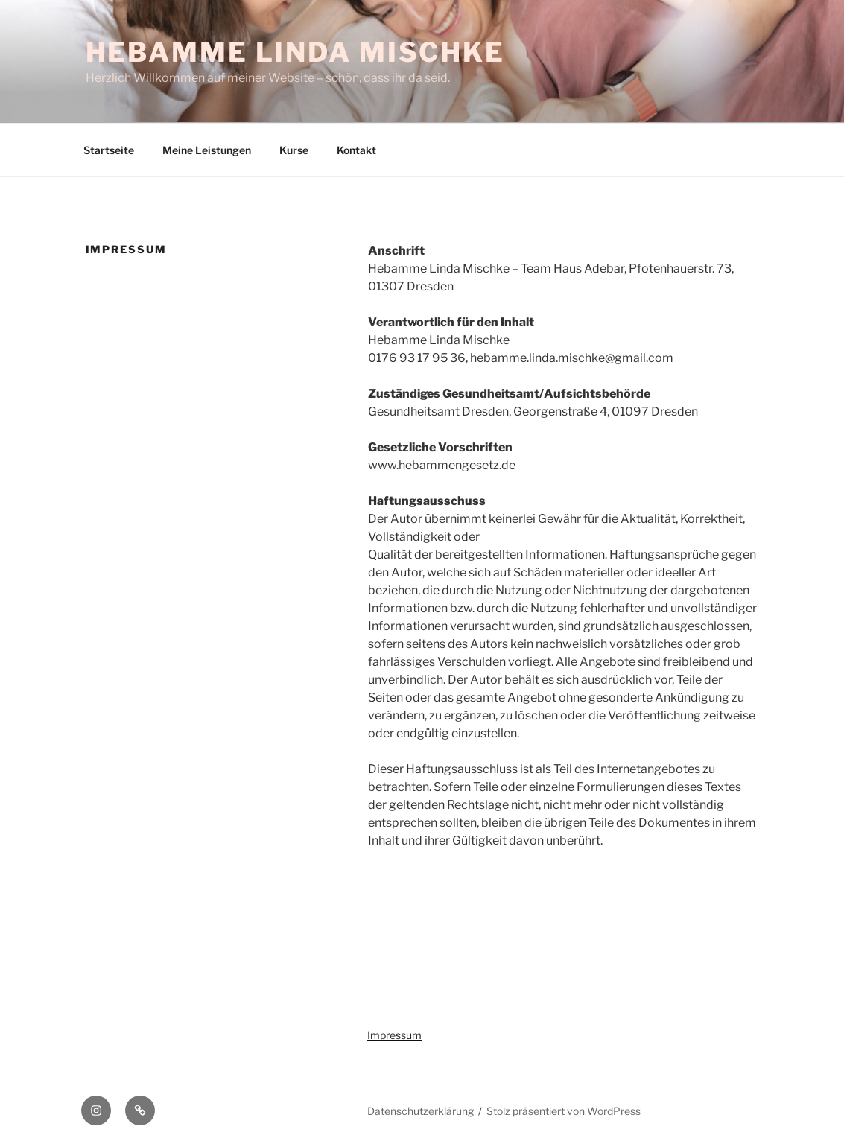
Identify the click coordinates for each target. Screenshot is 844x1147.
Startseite (108, 150)
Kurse (293, 150)
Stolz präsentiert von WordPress (563, 1111)
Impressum (394, 1035)
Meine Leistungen (206, 150)
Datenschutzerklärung (420, 1111)
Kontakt (356, 150)
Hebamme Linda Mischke (295, 52)
